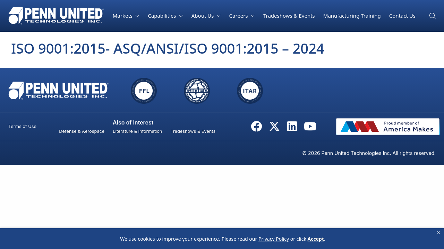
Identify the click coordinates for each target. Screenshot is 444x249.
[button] (438, 232)
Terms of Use (22, 126)
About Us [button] (203, 15)
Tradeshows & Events (192, 131)
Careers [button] (239, 15)
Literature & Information (137, 131)
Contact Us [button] (402, 15)
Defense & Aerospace (81, 131)
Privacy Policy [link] (273, 239)
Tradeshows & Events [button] (289, 15)
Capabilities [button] (162, 15)
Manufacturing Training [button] (352, 15)
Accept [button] (316, 239)
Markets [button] (123, 15)
